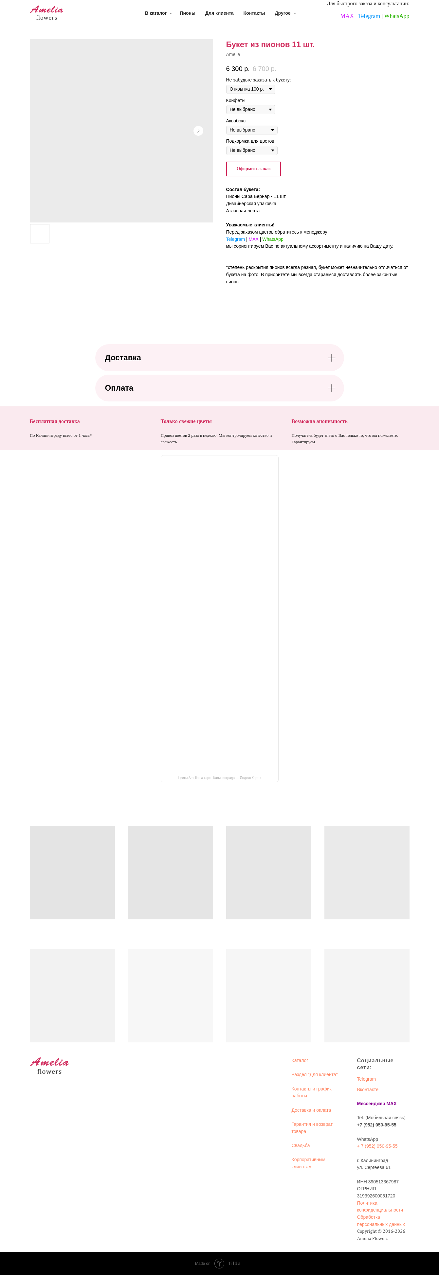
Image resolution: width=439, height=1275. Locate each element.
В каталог (156, 13)
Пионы (187, 13)
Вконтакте (368, 1089)
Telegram (369, 16)
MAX (347, 16)
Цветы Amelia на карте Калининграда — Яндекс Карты (219, 778)
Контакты (254, 13)
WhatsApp (397, 16)
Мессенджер (371, 1103)
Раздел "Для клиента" (315, 1074)
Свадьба (301, 1145)
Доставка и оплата (311, 1110)
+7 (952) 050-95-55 (376, 1124)
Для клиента (219, 13)
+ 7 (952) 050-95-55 (377, 1146)
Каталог (300, 1060)
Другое (283, 13)
